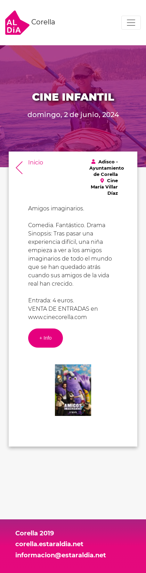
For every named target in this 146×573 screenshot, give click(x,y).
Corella (30, 22)
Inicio (35, 162)
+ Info (45, 338)
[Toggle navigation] (131, 23)
